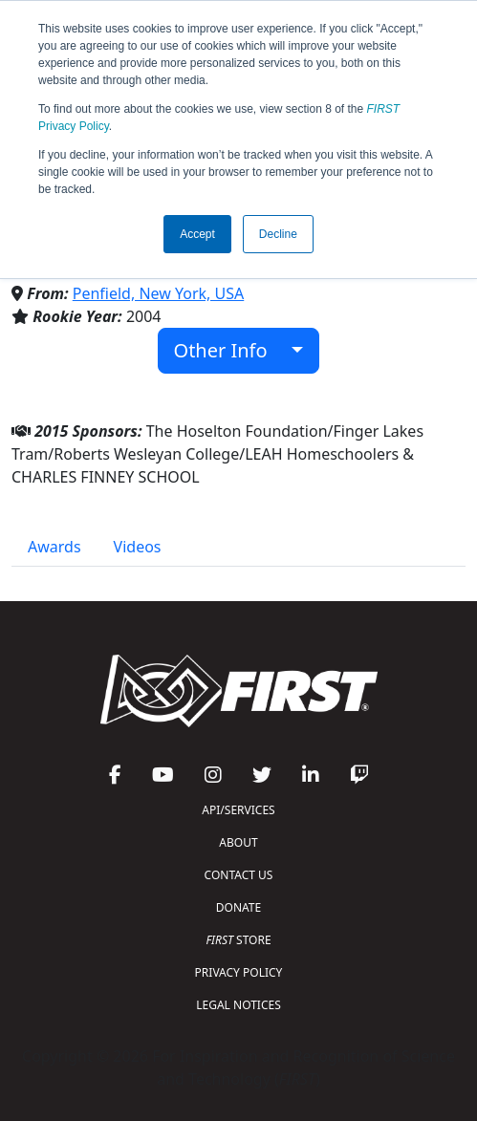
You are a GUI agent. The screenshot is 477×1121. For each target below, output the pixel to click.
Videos (138, 546)
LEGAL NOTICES (238, 1005)
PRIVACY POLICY (239, 972)
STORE (238, 940)
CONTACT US (239, 875)
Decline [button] (278, 234)
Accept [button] (197, 234)
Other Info (231, 350)
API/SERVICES (238, 810)
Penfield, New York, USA (159, 293)
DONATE (238, 907)
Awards (54, 546)
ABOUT (238, 842)
